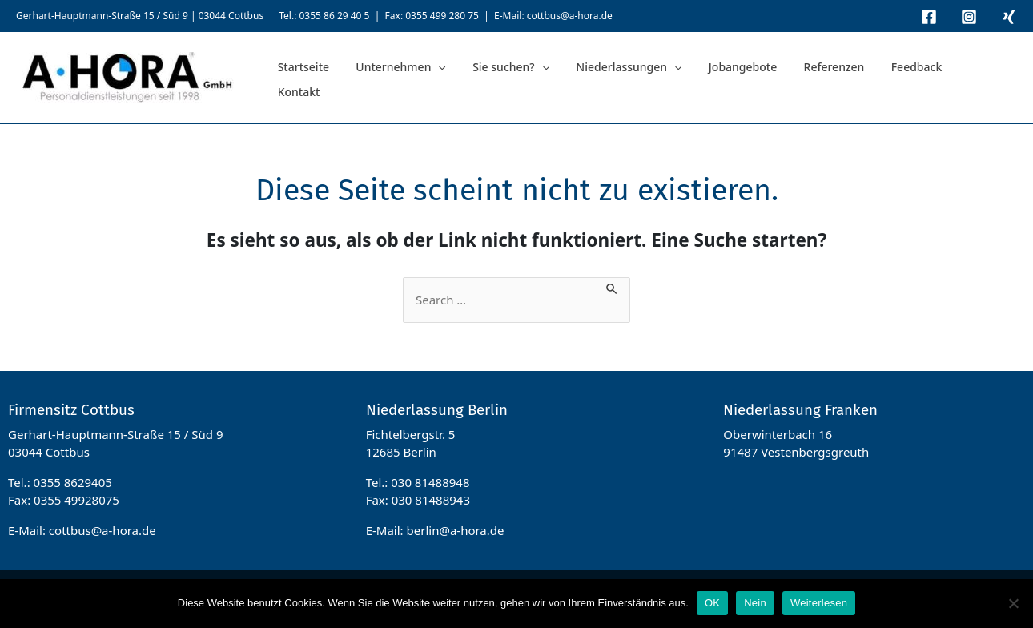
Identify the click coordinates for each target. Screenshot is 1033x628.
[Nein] (1013, 603)
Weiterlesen (818, 603)
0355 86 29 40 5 (334, 15)
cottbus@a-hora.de (570, 15)
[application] (422, 78)
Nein (755, 603)
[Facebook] (929, 17)
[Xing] (1009, 17)
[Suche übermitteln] (612, 286)
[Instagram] (969, 17)
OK (712, 603)
